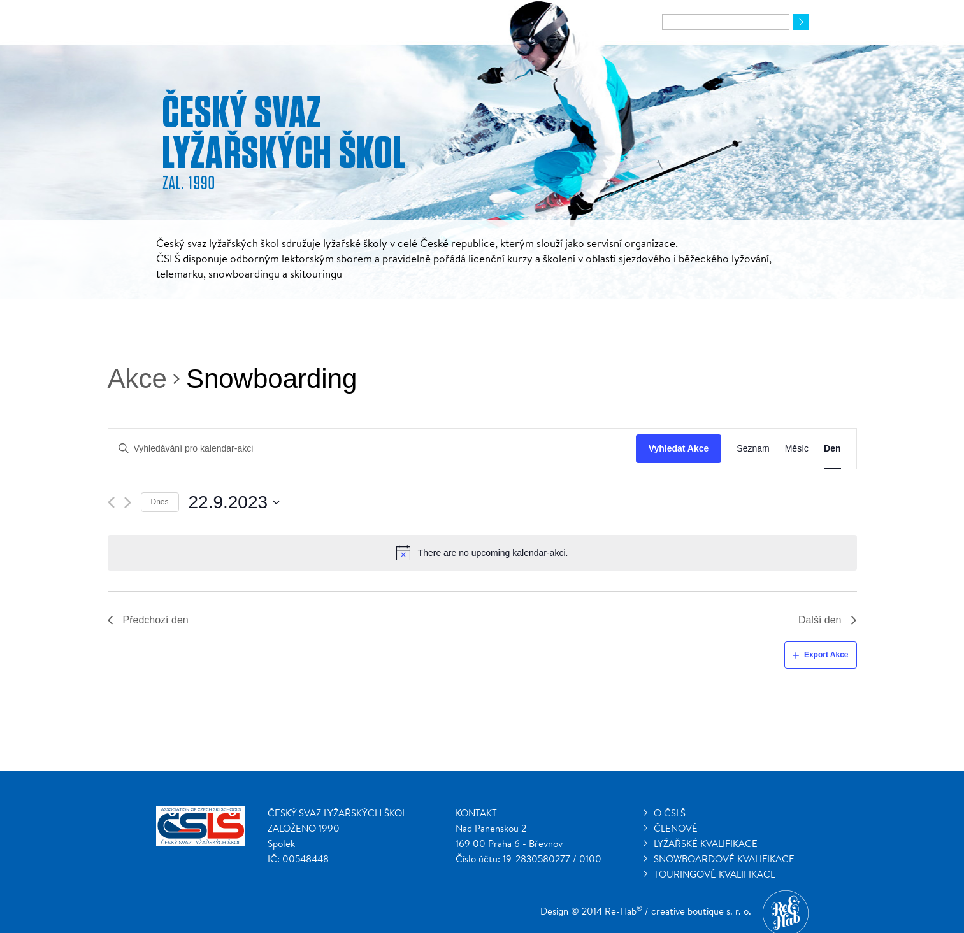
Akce (137, 379)
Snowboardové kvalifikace (724, 859)
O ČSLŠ (670, 813)
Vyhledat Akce (679, 448)
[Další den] (127, 502)
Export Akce (826, 654)
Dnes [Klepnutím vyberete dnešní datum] (160, 501)
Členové (676, 828)
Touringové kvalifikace (715, 874)
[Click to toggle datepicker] (235, 502)
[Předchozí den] (111, 502)
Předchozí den (156, 620)
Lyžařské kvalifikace (706, 843)
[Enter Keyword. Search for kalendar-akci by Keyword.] (372, 449)
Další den (820, 620)
